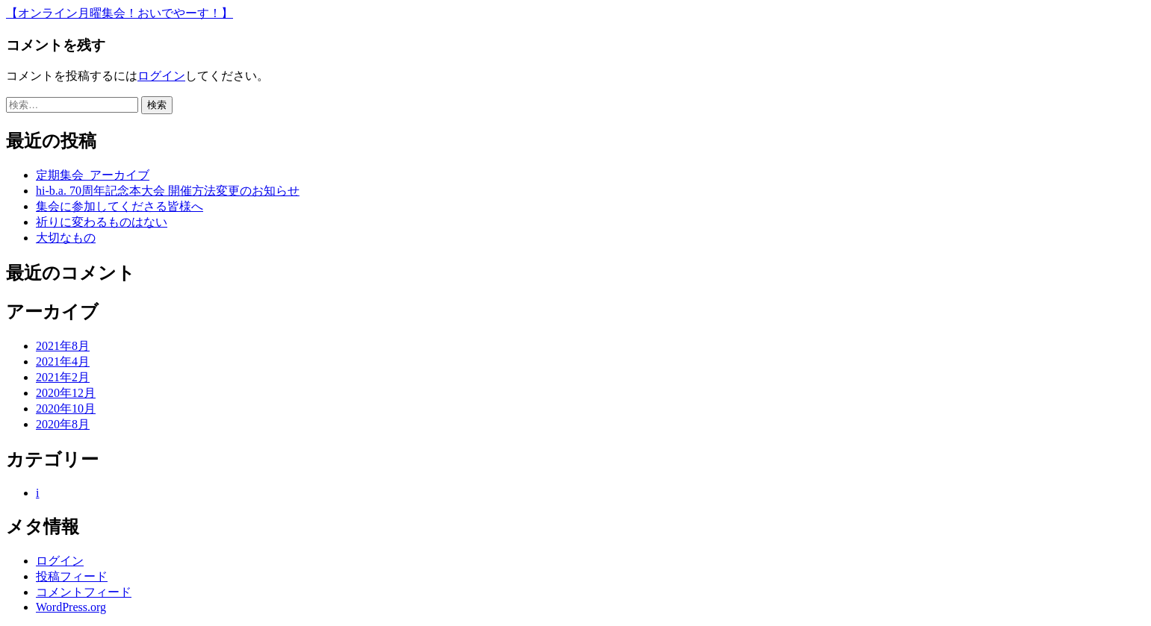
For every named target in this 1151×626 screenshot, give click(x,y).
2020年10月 (66, 408)
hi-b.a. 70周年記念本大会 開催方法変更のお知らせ (168, 190)
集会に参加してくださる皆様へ (119, 206)
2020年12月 (66, 392)
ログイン (161, 75)
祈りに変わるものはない (101, 222)
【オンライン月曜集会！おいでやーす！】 (119, 13)
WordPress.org (71, 607)
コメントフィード (83, 592)
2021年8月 (63, 345)
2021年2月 (63, 377)
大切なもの (66, 237)
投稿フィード (72, 576)
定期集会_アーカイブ (92, 175)
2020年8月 (63, 424)
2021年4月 (63, 361)
